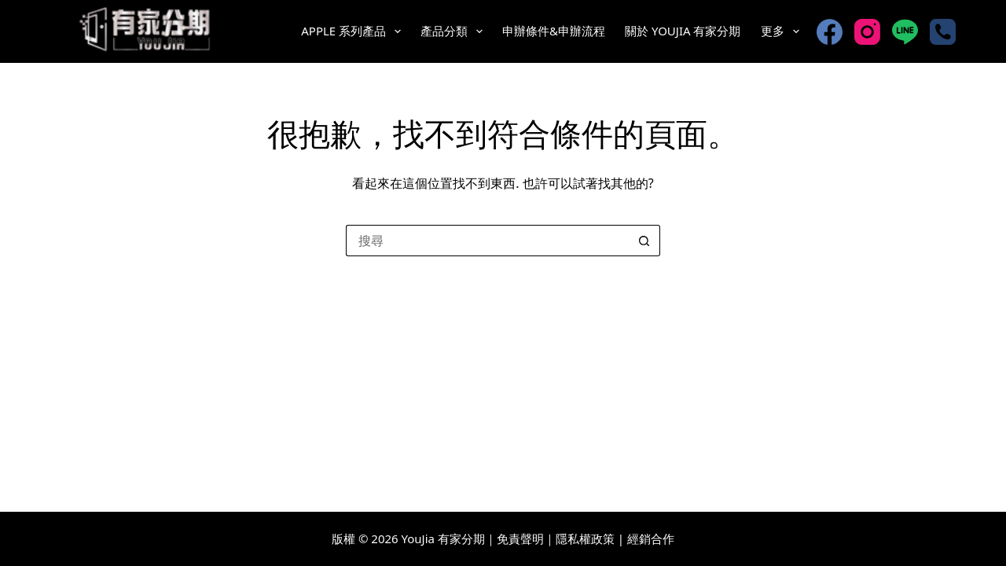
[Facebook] (830, 32)
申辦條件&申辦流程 (553, 31)
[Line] (905, 32)
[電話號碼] (943, 32)
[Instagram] (867, 32)
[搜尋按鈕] (644, 240)
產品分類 (454, 31)
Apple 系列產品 (354, 31)
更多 (783, 31)
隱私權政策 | (590, 538)
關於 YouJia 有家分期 (682, 31)
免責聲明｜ (526, 538)
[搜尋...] (487, 240)
